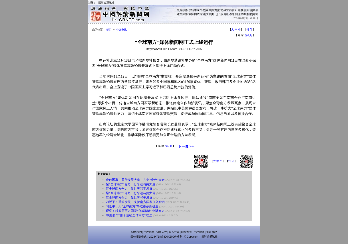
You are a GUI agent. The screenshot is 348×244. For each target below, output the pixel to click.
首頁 (179, 10)
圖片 (197, 14)
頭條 (185, 10)
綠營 (226, 10)
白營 (232, 10)
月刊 (214, 14)
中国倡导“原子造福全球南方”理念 (129, 215)
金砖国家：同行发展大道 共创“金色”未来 (135, 180)
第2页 (248, 35)
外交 (202, 10)
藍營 (220, 10)
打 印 (250, 29)
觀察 (255, 10)
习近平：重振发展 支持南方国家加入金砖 (135, 202)
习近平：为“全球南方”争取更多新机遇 (132, 206)
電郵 (255, 14)
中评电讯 (121, 29)
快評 (243, 10)
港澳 (179, 14)
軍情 (191, 14)
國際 (185, 14)
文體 (208, 14)
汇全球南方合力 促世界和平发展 (129, 188)
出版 (220, 14)
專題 (232, 14)
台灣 (214, 10)
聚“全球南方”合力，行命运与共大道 (130, 184)
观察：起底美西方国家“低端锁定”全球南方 (135, 211)
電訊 (226, 14)
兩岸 (208, 10)
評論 (249, 10)
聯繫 (243, 14)
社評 (238, 10)
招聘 (249, 14)
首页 (108, 29)
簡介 (238, 14)
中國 (197, 10)
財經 (202, 14)
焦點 (191, 10)
